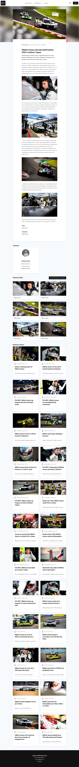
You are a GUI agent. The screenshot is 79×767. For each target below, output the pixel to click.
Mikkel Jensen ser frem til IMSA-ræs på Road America (24, 636)
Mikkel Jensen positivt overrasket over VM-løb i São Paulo (52, 637)
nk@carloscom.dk (25, 268)
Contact (46, 3)
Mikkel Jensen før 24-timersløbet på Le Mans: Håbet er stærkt (52, 704)
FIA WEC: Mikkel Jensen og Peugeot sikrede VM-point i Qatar (24, 402)
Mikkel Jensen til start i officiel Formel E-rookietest (25, 435)
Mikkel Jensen (25, 234)
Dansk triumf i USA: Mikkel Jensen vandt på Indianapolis (52, 535)
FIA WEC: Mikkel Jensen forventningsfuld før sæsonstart (50, 402)
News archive (28, 3)
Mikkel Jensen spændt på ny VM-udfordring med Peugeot (52, 736)
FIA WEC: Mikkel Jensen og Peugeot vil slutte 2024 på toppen (24, 503)
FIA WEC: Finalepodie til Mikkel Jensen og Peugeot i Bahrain (53, 468)
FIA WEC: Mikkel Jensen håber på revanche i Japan (25, 569)
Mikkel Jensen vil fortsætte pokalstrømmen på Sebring (51, 368)
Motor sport (25, 227)
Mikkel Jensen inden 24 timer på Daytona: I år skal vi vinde (25, 468)
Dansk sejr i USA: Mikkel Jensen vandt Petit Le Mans (53, 502)
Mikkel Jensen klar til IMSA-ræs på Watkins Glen (53, 669)
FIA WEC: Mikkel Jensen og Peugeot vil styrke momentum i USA (25, 603)
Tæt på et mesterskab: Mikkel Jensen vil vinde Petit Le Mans (25, 535)
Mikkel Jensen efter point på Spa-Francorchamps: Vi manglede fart (24, 737)
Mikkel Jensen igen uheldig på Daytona (52, 435)
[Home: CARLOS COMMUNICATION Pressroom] (3, 3)
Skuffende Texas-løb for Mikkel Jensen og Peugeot (53, 569)
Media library (38, 3)
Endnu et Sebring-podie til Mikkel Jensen (23, 368)
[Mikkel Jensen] (26, 288)
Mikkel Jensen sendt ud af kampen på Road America (51, 602)
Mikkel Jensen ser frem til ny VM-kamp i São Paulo (24, 669)
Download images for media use (57, 278)
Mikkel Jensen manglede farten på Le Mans (25, 703)
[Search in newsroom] (70, 3)
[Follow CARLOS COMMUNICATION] (75, 3)
